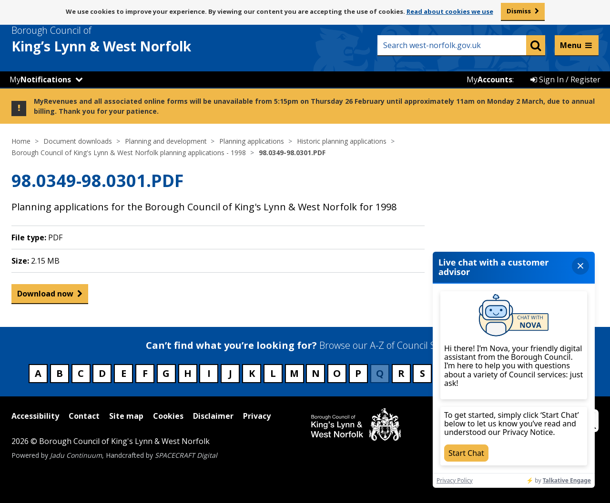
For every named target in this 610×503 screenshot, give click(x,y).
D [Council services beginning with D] (102, 373)
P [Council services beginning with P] (358, 373)
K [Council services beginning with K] (252, 373)
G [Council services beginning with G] (166, 373)
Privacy (257, 416)
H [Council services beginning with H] (188, 373)
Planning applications (251, 141)
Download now (45, 295)
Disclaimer (213, 416)
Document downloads (77, 141)
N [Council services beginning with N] (316, 373)
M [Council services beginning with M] (294, 373)
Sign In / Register (565, 79)
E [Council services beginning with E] (123, 373)
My (40, 79)
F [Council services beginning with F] (145, 373)
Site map (126, 416)
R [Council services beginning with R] (401, 373)
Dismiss (519, 11)
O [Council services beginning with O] (337, 373)
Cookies (168, 416)
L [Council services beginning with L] (273, 373)
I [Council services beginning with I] (209, 373)
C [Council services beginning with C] (81, 373)
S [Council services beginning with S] (422, 373)
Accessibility (35, 416)
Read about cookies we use (450, 11)
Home (20, 141)
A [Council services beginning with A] (38, 373)
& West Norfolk (118, 39)
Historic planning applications (341, 141)
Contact (84, 416)
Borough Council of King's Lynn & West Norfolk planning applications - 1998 (128, 152)
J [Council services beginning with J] (230, 373)
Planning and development (166, 141)
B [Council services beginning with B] (59, 373)
